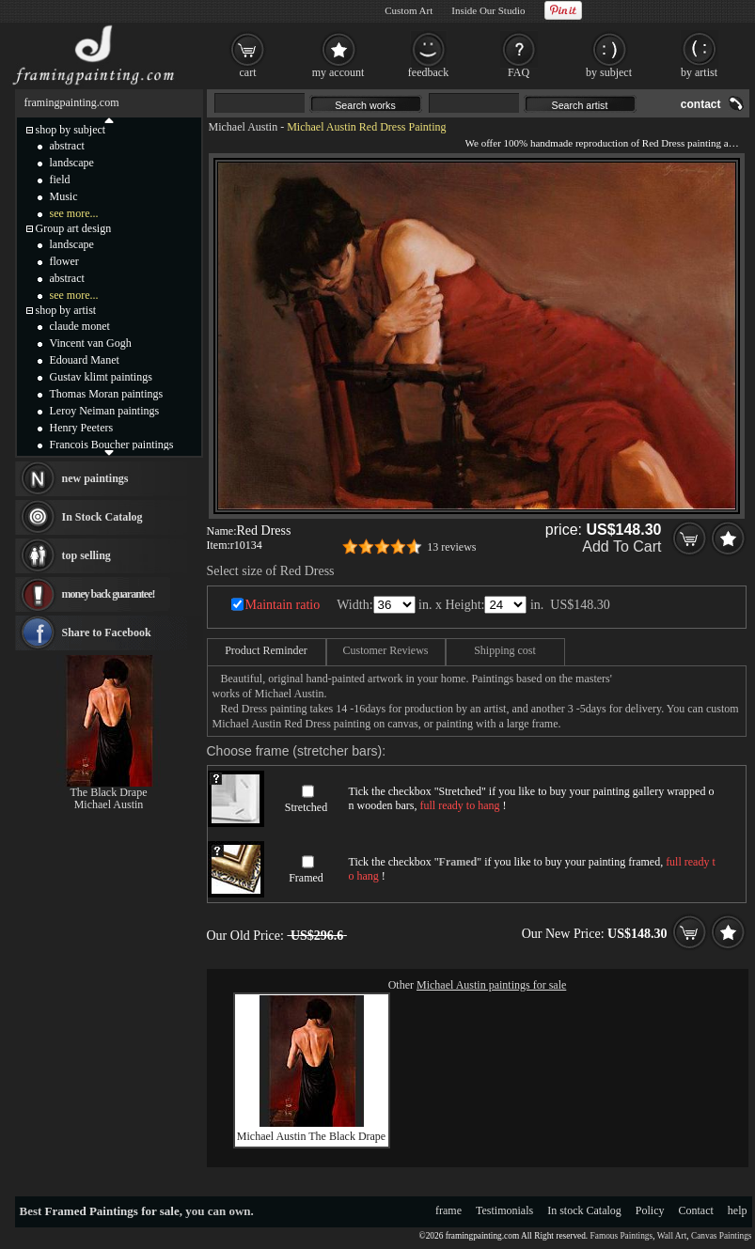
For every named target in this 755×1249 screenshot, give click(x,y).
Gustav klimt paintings (101, 376)
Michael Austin (243, 126)
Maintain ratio (283, 605)
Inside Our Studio (488, 10)
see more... (74, 213)
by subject (609, 72)
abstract (67, 145)
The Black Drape (109, 792)
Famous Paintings (621, 1236)
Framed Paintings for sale (112, 1211)
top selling (86, 555)
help (737, 1210)
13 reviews (451, 547)
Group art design (74, 228)
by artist (699, 72)
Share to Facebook (106, 632)
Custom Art (409, 10)
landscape (72, 162)
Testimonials (504, 1210)
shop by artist (66, 310)
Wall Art (672, 1236)
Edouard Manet (84, 360)
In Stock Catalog (102, 516)
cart (248, 72)
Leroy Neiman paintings (105, 410)
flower (64, 261)
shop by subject (71, 129)
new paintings (95, 478)
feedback (428, 72)
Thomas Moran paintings (107, 393)
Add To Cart (621, 546)
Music (64, 196)
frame (448, 1210)
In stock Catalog (584, 1210)
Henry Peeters (82, 427)
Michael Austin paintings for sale (491, 984)
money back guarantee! (108, 594)
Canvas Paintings (721, 1236)
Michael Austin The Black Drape (311, 1136)
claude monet (80, 326)
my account (338, 72)
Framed (306, 877)
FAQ (518, 72)
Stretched (306, 807)
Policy (650, 1210)
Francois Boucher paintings (112, 444)
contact (701, 104)
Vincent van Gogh (91, 343)
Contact (696, 1210)
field (60, 179)
